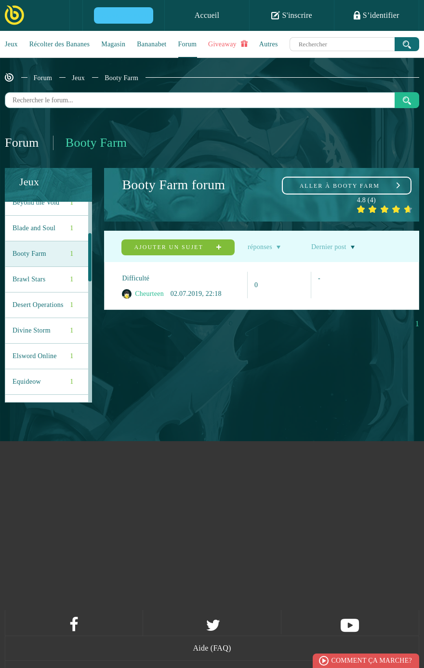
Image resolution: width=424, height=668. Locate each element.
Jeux (11, 44)
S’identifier (376, 15)
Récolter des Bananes (59, 44)
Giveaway (228, 44)
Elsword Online (43, 356)
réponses (260, 246)
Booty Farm (121, 78)
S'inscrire (291, 15)
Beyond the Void (43, 203)
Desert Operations (43, 305)
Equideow (43, 382)
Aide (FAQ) (212, 648)
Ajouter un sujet (178, 247)
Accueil (207, 15)
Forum (187, 44)
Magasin (113, 44)
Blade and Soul (43, 228)
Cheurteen (143, 294)
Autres (268, 44)
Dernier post (328, 246)
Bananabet (151, 44)
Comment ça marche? (371, 660)
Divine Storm (43, 330)
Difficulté (135, 278)
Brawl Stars (43, 279)
